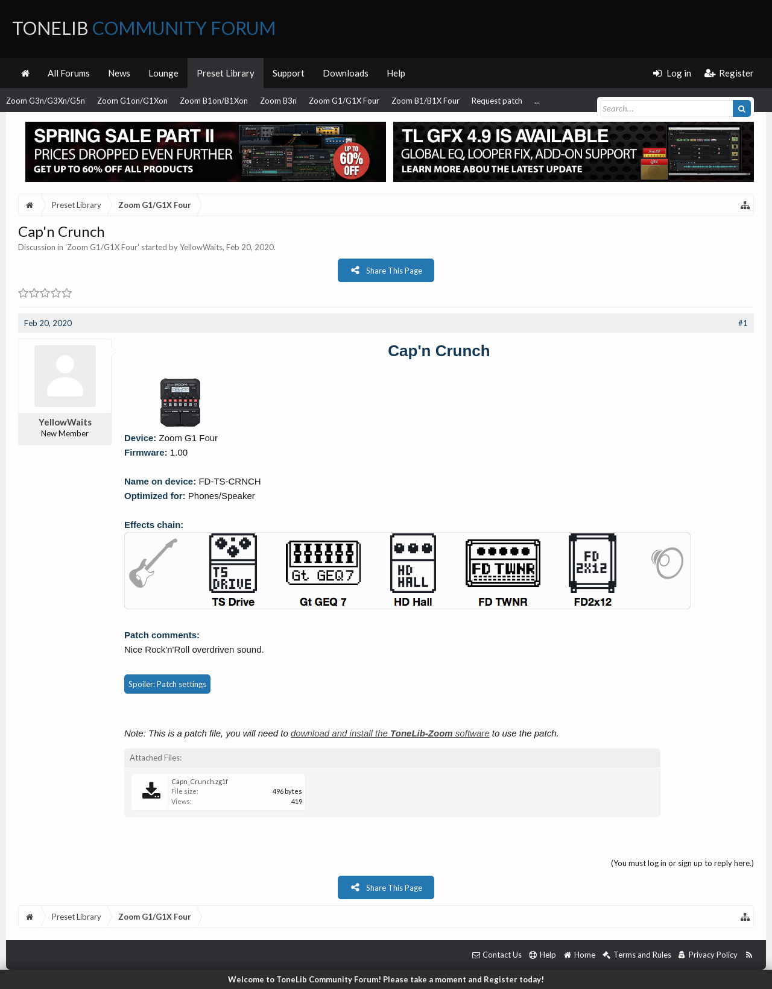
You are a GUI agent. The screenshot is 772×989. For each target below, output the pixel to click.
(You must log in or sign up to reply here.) (682, 863)
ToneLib (144, 28)
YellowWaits (201, 247)
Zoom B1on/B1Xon (214, 100)
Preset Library (226, 73)
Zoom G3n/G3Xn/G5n (45, 100)
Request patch (497, 100)
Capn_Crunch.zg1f (199, 781)
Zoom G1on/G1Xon (132, 100)
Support (289, 73)
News (119, 73)
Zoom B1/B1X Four (425, 100)
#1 (743, 323)
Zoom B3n (278, 100)
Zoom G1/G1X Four (344, 100)
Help (396, 73)
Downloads (346, 73)
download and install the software (390, 733)
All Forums (69, 73)
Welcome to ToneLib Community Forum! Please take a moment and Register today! (386, 979)
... (537, 100)
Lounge (163, 73)
